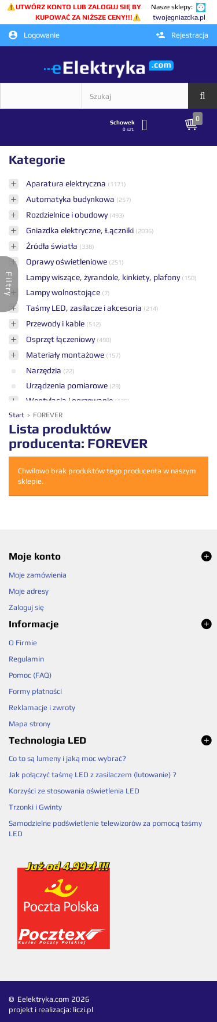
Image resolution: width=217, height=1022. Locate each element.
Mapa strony (29, 723)
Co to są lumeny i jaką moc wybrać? (67, 758)
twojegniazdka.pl (179, 17)
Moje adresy (29, 591)
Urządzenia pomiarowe (67, 385)
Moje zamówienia (38, 575)
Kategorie (37, 159)
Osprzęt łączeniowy (61, 339)
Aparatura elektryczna (67, 183)
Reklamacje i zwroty (42, 707)
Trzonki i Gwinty (35, 807)
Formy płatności (35, 691)
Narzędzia (44, 370)
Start (17, 415)
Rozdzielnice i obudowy (67, 214)
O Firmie (23, 642)
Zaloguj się (26, 607)
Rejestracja (182, 35)
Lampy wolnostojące (64, 292)
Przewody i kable (56, 323)
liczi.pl (83, 1009)
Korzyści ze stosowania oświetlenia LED (74, 790)
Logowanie (34, 35)
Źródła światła (52, 246)
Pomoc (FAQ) (30, 675)
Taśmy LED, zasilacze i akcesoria (85, 308)
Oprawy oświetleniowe (67, 261)
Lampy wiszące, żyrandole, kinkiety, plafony (104, 277)
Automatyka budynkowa (71, 199)
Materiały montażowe (66, 354)
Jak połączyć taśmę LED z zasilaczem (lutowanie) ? (92, 774)
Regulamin (26, 659)
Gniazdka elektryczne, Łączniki (80, 230)
